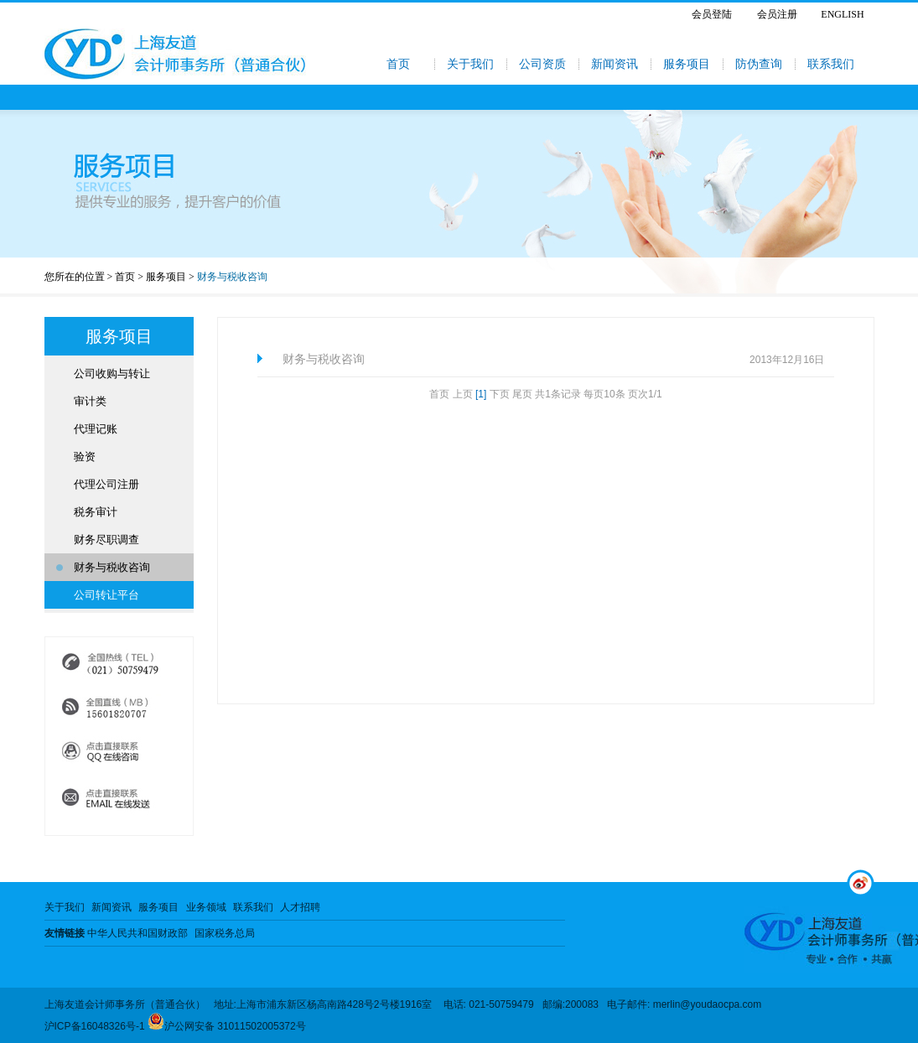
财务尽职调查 (106, 539)
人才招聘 (300, 907)
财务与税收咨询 (112, 567)
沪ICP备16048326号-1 (94, 1026)
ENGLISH (842, 14)
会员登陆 (712, 14)
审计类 (90, 401)
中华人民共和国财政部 (137, 933)
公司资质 (542, 64)
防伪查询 (758, 64)
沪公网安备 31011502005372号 (227, 1026)
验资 (85, 456)
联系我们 (830, 64)
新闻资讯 (614, 64)
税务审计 (95, 512)
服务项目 (686, 64)
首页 (398, 64)
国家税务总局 (224, 933)
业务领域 (206, 907)
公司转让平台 (106, 595)
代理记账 (95, 429)
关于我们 (470, 64)
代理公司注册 (106, 484)
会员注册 (777, 14)
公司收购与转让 (112, 373)
